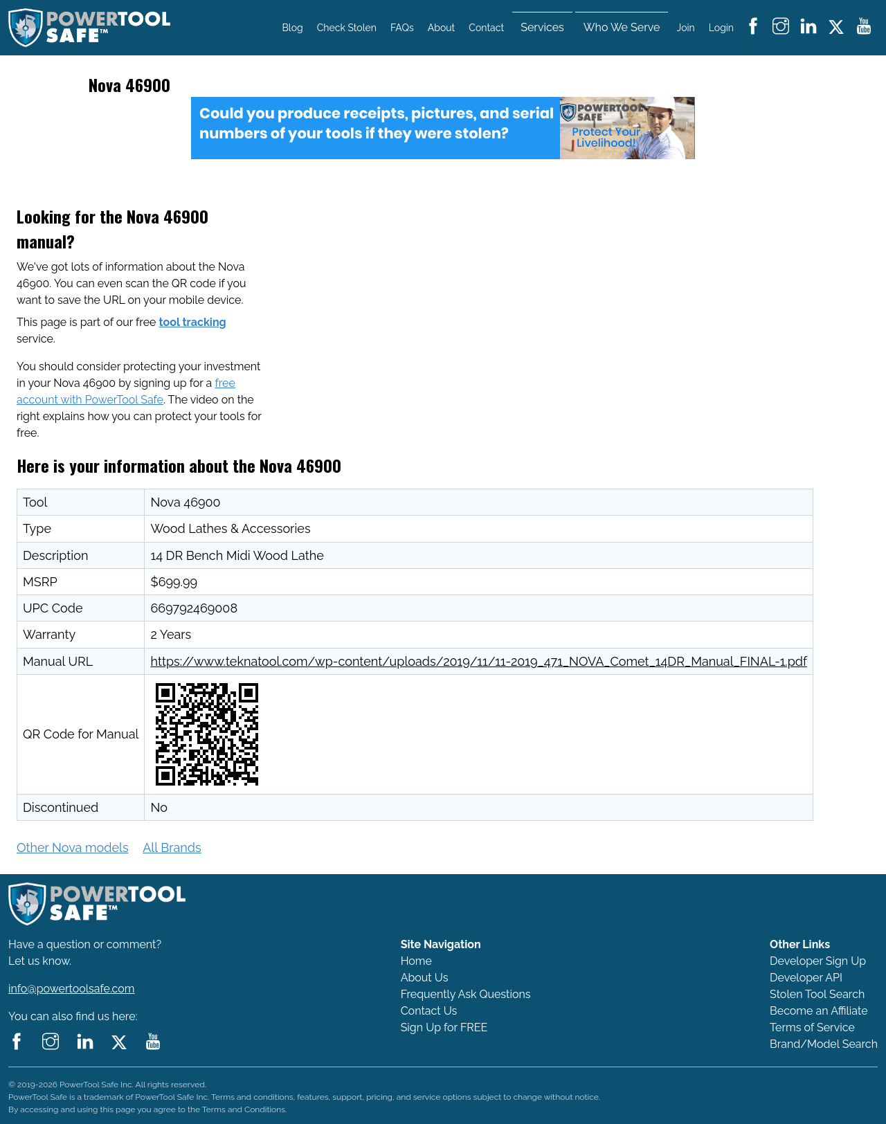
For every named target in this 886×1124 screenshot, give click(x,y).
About (441, 27)
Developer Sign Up (818, 961)
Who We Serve (622, 27)
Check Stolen (347, 27)
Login (721, 27)
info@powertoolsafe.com (71, 988)
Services (542, 27)
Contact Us (429, 1010)
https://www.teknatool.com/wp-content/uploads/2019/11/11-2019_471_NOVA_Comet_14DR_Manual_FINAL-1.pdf (478, 661)
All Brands (172, 847)
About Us (425, 977)
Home (416, 961)
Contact (486, 27)
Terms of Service (812, 1027)
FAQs (402, 27)
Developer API (806, 977)
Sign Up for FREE (444, 1027)
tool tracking (192, 322)
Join (686, 27)
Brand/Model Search (824, 1044)
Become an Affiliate (819, 1010)
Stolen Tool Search (817, 994)
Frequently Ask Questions (466, 994)
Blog (292, 27)
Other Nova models (73, 847)
